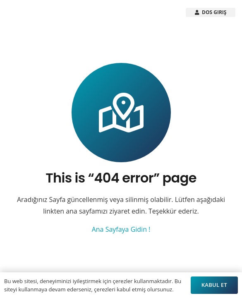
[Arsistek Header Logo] (31, 12)
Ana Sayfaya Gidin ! (121, 229)
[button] (137, 12)
